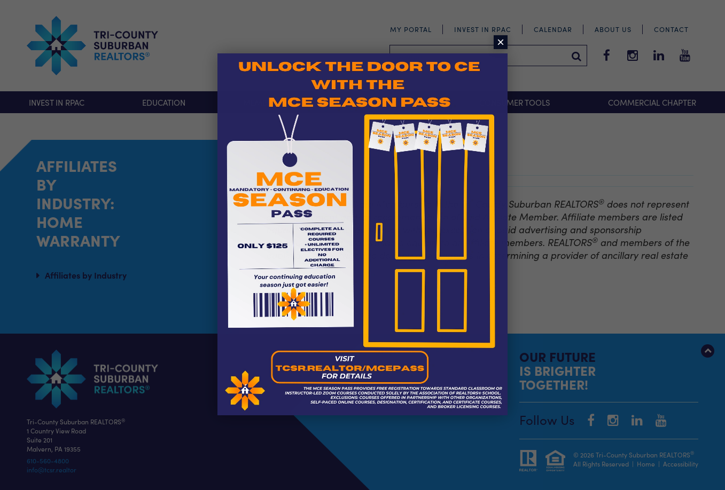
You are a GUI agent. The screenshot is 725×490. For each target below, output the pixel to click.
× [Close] (500, 42)
